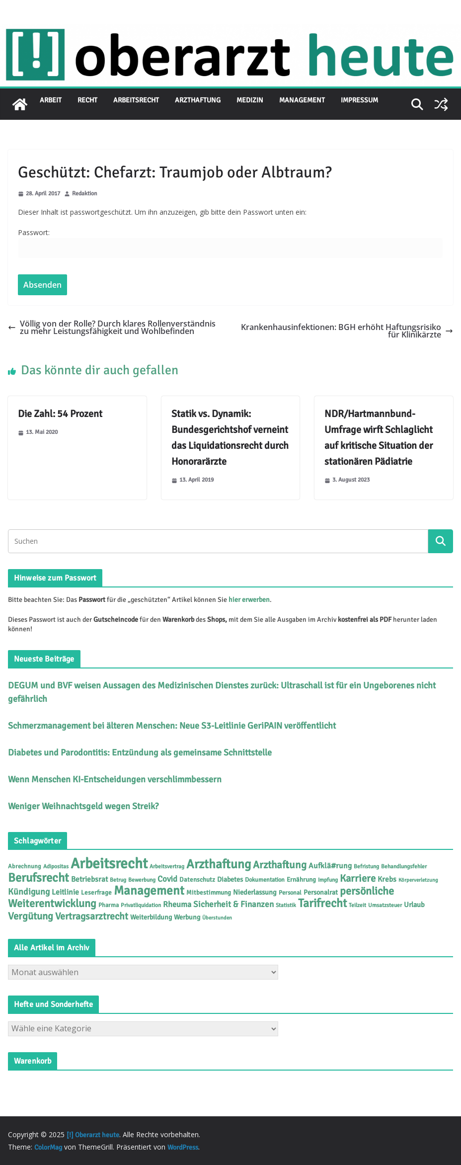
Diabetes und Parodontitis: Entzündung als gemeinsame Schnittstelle (140, 752)
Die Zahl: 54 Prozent (60, 414)
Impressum (359, 100)
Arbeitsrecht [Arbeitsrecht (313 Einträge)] (109, 863)
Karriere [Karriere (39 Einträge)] (358, 878)
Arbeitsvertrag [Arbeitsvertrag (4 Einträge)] (167, 866)
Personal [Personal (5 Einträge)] (290, 893)
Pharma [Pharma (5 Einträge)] (108, 905)
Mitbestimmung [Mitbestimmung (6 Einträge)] (208, 893)
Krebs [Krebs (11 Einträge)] (387, 879)
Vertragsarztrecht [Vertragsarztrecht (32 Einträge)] (91, 916)
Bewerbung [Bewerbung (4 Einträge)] (141, 879)
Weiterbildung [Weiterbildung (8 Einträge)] (151, 917)
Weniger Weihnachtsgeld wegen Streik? (83, 806)
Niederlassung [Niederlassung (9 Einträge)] (255, 892)
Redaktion (84, 194)
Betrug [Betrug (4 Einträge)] (118, 879)
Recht (87, 100)
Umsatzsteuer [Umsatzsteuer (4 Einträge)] (385, 905)
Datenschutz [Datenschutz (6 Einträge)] (197, 880)
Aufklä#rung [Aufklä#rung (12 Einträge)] (330, 866)
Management (302, 100)
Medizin (249, 100)
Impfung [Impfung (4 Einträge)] (328, 879)
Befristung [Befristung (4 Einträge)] (366, 866)
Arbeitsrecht (136, 100)
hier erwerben (249, 599)
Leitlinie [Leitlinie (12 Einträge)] (65, 892)
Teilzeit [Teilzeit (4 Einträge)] (357, 905)
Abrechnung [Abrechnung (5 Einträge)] (24, 866)
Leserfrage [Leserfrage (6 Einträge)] (96, 893)
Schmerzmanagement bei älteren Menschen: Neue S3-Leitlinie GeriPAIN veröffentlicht (172, 725)
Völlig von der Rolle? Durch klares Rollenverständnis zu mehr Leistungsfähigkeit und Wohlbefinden (112, 327)
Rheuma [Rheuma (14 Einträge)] (177, 905)
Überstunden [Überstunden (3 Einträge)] (217, 918)
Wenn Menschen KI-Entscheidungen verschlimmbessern (115, 779)
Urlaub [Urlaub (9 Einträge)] (414, 904)
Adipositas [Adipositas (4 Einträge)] (56, 866)
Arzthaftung (198, 100)
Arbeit (51, 100)
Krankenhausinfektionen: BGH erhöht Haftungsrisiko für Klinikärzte (347, 331)
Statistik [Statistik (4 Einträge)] (286, 905)
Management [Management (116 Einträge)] (149, 890)
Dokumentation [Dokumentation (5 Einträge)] (265, 880)
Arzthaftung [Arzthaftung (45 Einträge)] (280, 864)
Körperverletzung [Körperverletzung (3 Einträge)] (418, 880)
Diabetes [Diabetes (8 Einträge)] (230, 879)
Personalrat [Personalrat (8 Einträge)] (321, 892)
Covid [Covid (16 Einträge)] (167, 879)
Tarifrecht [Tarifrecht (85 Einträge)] (322, 903)
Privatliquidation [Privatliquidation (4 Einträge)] (141, 905)
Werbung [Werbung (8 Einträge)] (187, 917)
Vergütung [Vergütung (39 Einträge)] (30, 916)
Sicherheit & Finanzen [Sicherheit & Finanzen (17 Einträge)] (233, 904)
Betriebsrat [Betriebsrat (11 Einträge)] (89, 879)
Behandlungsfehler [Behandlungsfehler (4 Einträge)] (404, 866)
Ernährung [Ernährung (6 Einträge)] (301, 880)
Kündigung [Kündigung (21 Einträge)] (29, 891)
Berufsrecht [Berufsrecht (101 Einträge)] (38, 877)
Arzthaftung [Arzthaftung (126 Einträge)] (218, 864)
